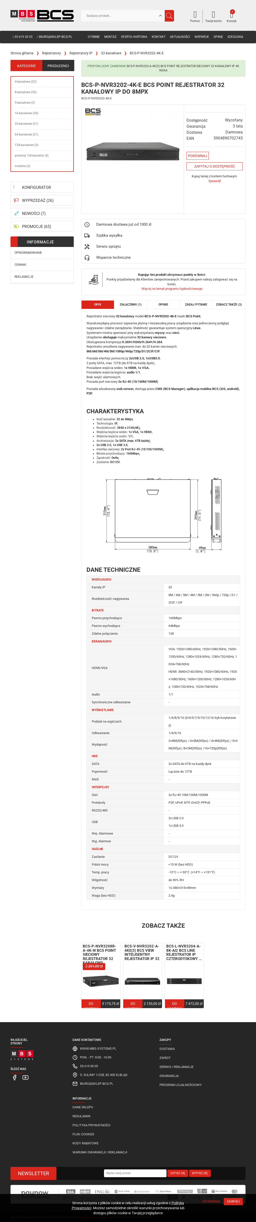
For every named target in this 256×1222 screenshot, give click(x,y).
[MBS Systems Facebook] (13, 1077)
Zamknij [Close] (233, 1201)
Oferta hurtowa (134, 37)
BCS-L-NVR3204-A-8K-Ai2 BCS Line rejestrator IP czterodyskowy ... (184, 952)
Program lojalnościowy (181, 1085)
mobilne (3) (22, 166)
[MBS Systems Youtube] (22, 1077)
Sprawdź (214, 181)
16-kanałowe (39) (26, 113)
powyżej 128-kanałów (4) (31, 155)
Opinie (218, 37)
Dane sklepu (82, 1107)
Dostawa (167, 1049)
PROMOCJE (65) (36, 226)
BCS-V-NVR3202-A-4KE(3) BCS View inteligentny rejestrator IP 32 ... (142, 954)
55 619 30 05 (22, 37)
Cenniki (20, 264)
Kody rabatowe (85, 1143)
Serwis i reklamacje (177, 1067)
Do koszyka (91, 1006)
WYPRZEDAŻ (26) (38, 200)
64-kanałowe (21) (26, 134)
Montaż (110, 37)
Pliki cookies (83, 1134)
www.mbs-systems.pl (98, 1048)
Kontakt (159, 37)
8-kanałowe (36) (25, 92)
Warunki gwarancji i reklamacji (99, 1152)
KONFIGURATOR (36, 187)
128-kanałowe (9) (26, 145)
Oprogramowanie (28, 252)
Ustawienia (211, 1201)
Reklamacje (24, 277)
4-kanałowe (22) (25, 81)
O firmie (94, 37)
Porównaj (197, 156)
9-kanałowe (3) (25, 102)
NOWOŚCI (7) (34, 213)
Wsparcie (201, 37)
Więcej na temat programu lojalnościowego (172, 289)
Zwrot (165, 1058)
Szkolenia (235, 37)
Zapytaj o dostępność (214, 166)
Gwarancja (169, 1076)
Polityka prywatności (91, 1125)
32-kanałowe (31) (26, 123)
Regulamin (81, 1116)
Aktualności (180, 37)
